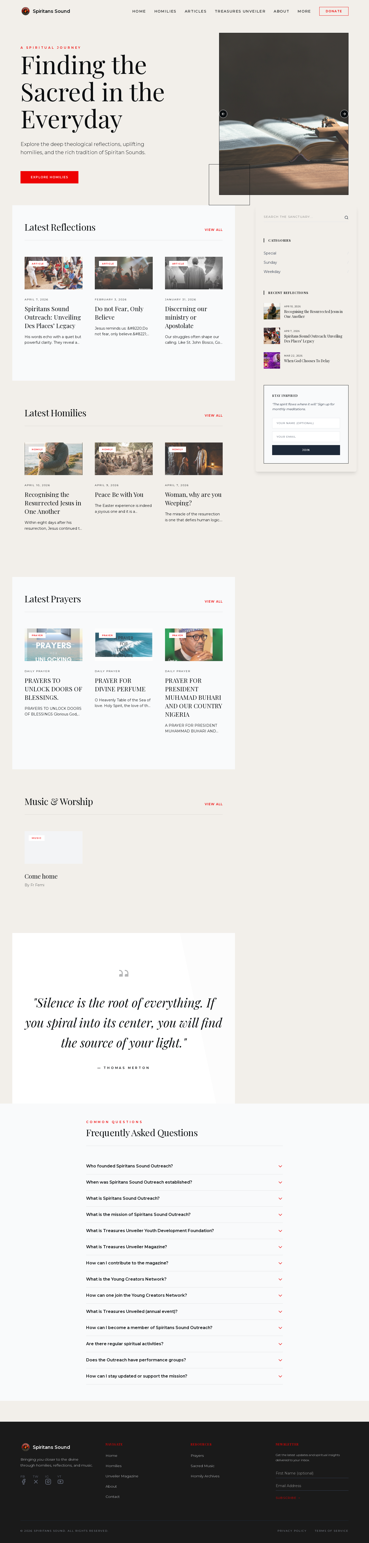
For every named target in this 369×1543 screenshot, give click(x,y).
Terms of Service (331, 1530)
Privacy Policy (292, 1530)
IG (48, 1480)
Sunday (270, 262)
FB (23, 1480)
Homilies (165, 11)
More (304, 11)
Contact (113, 1496)
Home (139, 11)
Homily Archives (205, 1476)
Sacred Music (202, 1465)
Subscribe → (288, 1498)
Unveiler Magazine (122, 1476)
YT (60, 1480)
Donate (334, 11)
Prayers (197, 1455)
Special (270, 253)
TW (36, 1480)
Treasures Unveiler (240, 11)
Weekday (272, 271)
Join (306, 450)
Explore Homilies (49, 177)
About (281, 11)
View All (214, 230)
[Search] (346, 217)
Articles (196, 11)
